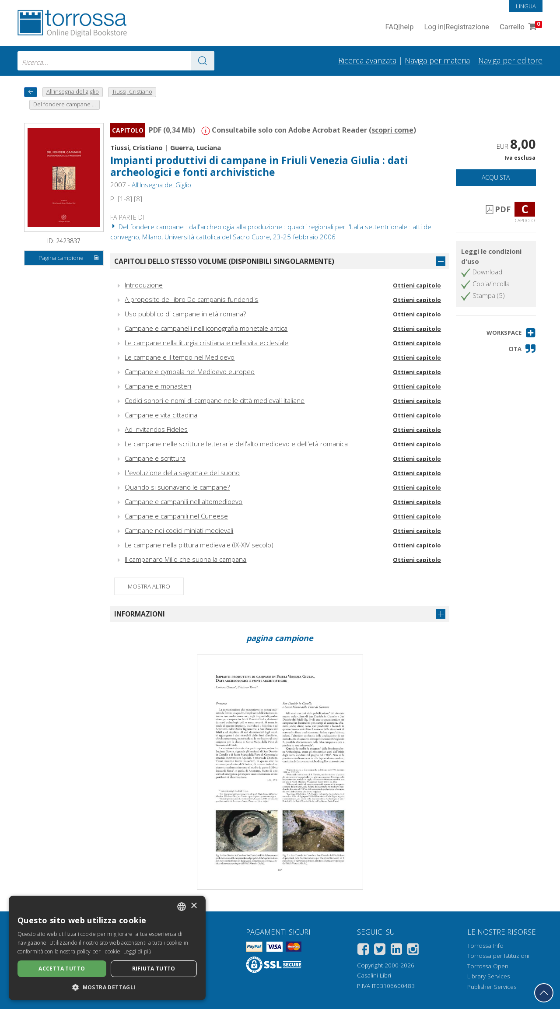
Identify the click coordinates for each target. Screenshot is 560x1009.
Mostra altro (149, 586)
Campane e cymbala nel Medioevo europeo (190, 371)
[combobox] (116, 60)
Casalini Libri (374, 975)
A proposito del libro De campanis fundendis (191, 299)
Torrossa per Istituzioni (498, 956)
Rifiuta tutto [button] (153, 968)
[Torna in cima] (543, 992)
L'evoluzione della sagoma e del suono (182, 472)
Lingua (526, 6)
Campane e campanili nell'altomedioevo (183, 501)
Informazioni (139, 614)
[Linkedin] (396, 951)
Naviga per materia (437, 60)
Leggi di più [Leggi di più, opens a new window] (137, 951)
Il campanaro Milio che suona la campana (185, 559)
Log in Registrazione (456, 27)
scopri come (392, 130)
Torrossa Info (485, 945)
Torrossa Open (487, 966)
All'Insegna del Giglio (161, 184)
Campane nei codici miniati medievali (179, 530)
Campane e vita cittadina (161, 414)
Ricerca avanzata (367, 60)
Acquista (496, 177)
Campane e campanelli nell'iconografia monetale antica (206, 328)
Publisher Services (491, 987)
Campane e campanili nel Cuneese (176, 516)
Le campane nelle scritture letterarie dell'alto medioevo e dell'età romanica (236, 443)
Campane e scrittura (155, 458)
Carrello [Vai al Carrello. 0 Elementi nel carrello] (520, 27)
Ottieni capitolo (417, 285)
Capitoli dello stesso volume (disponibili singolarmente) (224, 261)
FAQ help (399, 27)
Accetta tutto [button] (61, 968)
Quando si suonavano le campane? (177, 487)
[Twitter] (379, 951)
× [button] (193, 906)
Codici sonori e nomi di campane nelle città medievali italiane (214, 400)
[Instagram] (413, 951)
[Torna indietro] (30, 92)
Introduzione (144, 284)
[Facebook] (363, 951)
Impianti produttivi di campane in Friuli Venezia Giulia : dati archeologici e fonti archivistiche (259, 166)
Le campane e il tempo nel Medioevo (179, 357)
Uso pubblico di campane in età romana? (185, 313)
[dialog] (107, 948)
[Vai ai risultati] (202, 60)
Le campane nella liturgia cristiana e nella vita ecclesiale (206, 342)
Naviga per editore (510, 60)
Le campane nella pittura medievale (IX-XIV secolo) (199, 544)
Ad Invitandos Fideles (156, 429)
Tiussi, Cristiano (136, 147)
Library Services (488, 976)
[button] (511, 333)
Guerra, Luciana (195, 147)
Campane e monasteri (158, 386)
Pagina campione (68, 258)
